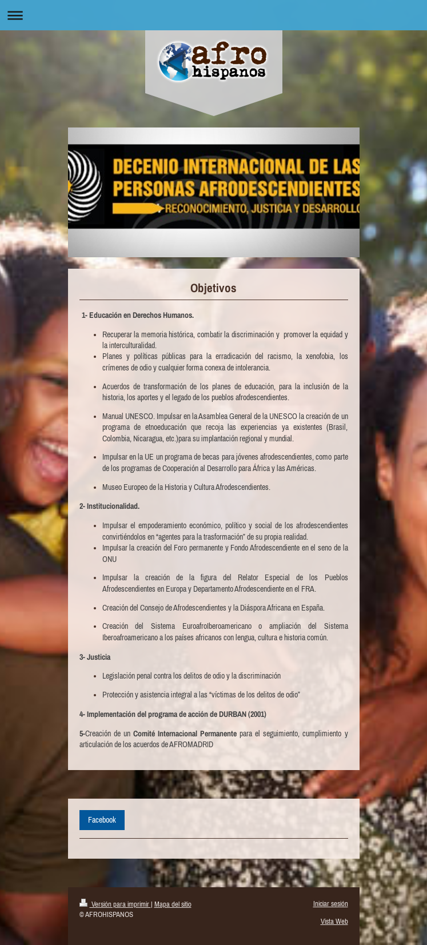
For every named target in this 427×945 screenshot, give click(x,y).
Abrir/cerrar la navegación (213, 15)
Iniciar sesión (330, 903)
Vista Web (334, 921)
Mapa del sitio (172, 904)
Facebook (102, 819)
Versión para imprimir (115, 904)
